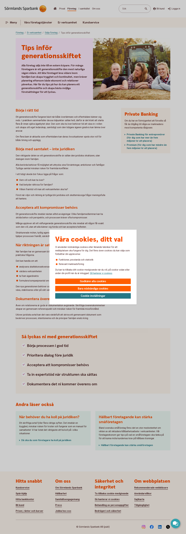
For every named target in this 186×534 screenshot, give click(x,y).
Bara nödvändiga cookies (93, 288)
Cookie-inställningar (93, 296)
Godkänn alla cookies (93, 281)
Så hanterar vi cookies (101, 273)
